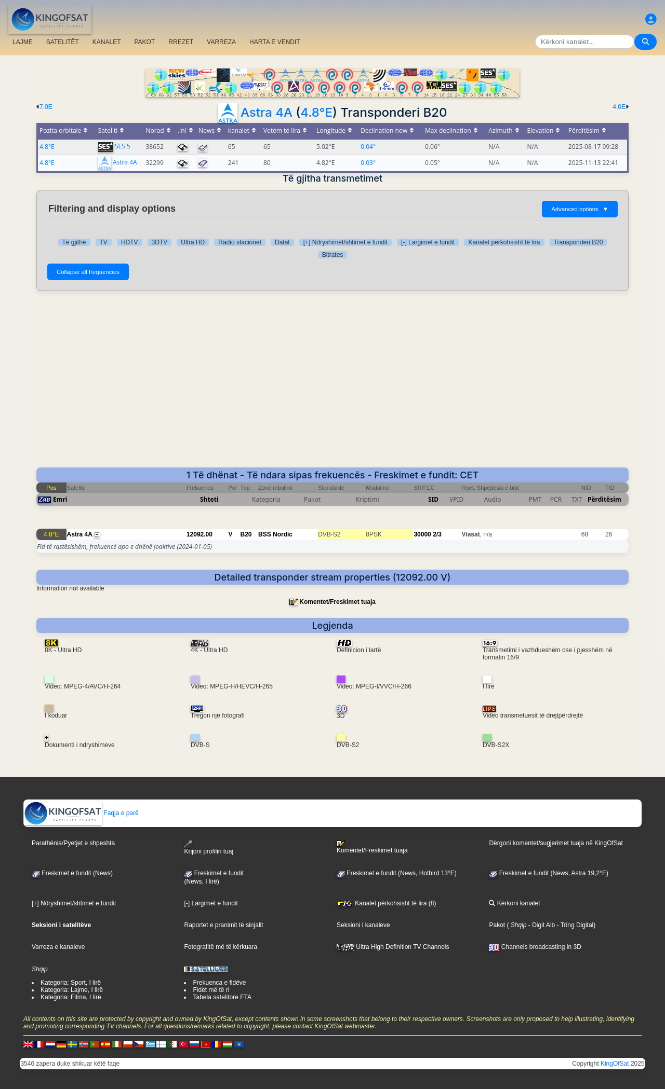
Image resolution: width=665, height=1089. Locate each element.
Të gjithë (74, 242)
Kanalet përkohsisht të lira (504, 242)
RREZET (180, 42)
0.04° (368, 146)
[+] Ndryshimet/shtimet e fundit (345, 242)
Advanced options (579, 209)
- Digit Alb (541, 925)
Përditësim (604, 499)
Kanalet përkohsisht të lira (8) (386, 903)
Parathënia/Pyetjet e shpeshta (73, 843)
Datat (282, 242)
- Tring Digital (574, 925)
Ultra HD (193, 242)
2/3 (437, 534)
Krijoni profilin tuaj (208, 847)
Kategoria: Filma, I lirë (71, 997)
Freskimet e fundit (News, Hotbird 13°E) (397, 873)
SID (433, 499)
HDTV (129, 242)
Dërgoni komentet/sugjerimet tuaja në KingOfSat (555, 843)
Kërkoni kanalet (514, 903)
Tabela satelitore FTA (222, 997)
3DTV (160, 242)
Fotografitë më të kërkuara (220, 946)
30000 (422, 534)
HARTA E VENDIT (274, 42)
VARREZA (221, 42)
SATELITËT (62, 42)
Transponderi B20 (578, 242)
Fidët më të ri (211, 990)
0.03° (368, 162)
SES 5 (122, 146)
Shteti (209, 499)
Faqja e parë (81, 813)
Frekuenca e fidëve (219, 982)
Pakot (497, 925)
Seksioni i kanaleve (363, 925)
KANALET (106, 42)
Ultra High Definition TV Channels (393, 946)
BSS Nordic (275, 534)
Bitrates (332, 254)
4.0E (619, 107)
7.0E (45, 107)
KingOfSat (615, 1063)
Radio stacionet (239, 242)
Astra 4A (266, 112)
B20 (246, 534)
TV (104, 242)
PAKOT (145, 42)
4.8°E (316, 112)
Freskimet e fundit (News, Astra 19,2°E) (548, 873)
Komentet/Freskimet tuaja (337, 601)
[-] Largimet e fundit (428, 242)
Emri (60, 499)
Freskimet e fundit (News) (72, 873)
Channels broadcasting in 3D (535, 946)
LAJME (22, 42)
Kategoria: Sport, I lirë (71, 982)
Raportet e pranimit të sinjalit (223, 925)
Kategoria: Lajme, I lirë (72, 990)
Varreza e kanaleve (58, 946)
